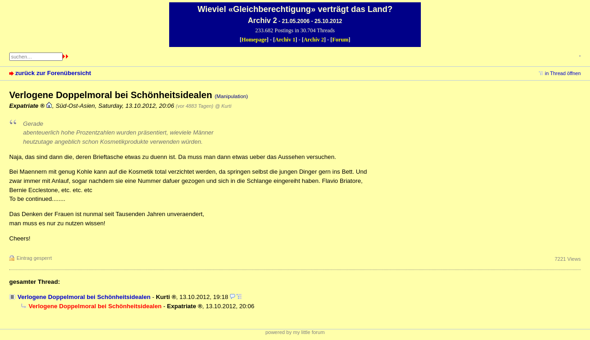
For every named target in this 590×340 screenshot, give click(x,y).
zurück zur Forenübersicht (53, 73)
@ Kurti (223, 106)
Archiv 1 (285, 39)
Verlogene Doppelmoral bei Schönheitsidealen (84, 296)
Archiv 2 (314, 39)
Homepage (254, 39)
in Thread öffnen (563, 73)
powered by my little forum (295, 332)
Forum (340, 39)
